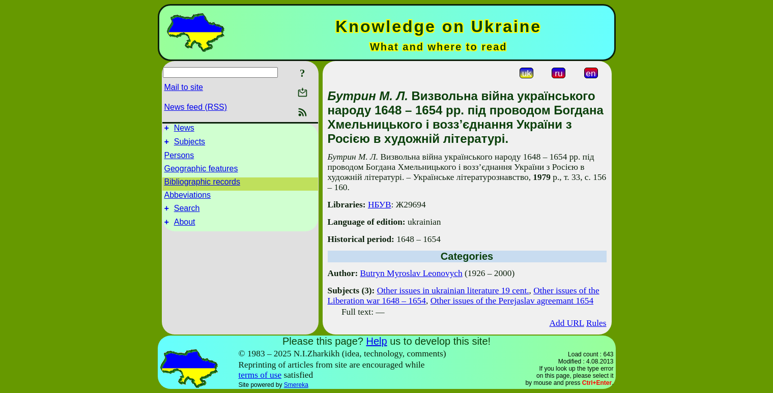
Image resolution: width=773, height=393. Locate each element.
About (184, 228)
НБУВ (379, 204)
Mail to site (183, 87)
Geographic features (201, 171)
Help (376, 341)
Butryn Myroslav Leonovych (411, 273)
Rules (596, 323)
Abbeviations (187, 198)
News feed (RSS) (195, 107)
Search (187, 212)
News (184, 129)
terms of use (259, 375)
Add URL (566, 323)
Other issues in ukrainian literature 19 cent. (453, 290)
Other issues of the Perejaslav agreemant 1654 (512, 301)
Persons (179, 158)
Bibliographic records (202, 184)
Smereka (296, 384)
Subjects (189, 144)
